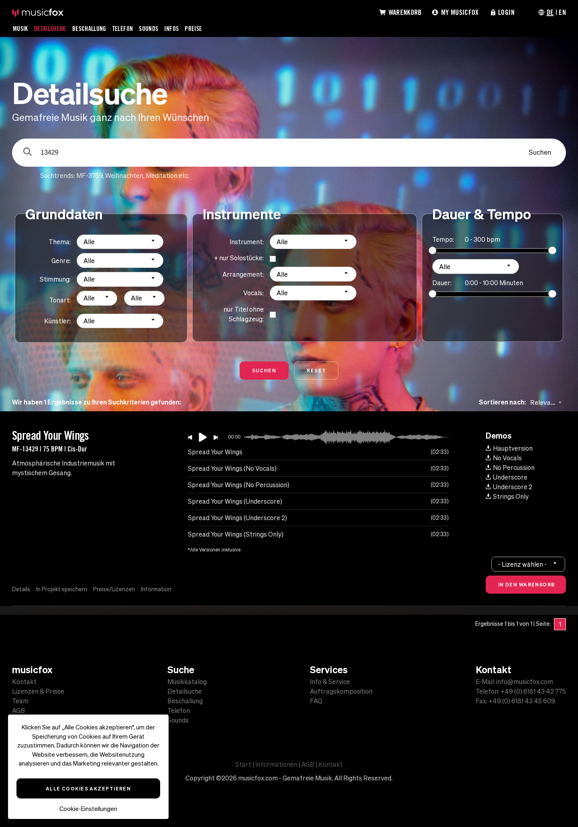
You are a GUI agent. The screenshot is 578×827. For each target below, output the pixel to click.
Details (21, 589)
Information (156, 589)
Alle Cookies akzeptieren (88, 788)
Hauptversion (509, 448)
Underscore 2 (509, 486)
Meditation (161, 175)
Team (20, 700)
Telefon (122, 29)
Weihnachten (124, 175)
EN (562, 12)
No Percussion (510, 467)
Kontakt (24, 681)
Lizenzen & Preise (38, 691)
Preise (193, 29)
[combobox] (120, 242)
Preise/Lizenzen (114, 589)
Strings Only (507, 496)
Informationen (276, 764)
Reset (316, 370)
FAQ (316, 700)
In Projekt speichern (61, 589)
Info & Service (330, 681)
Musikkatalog (187, 681)
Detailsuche (50, 29)
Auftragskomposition (341, 691)
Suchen (540, 152)
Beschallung (89, 29)
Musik (20, 29)
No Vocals (504, 457)
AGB (18, 710)
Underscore (506, 477)
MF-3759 (89, 175)
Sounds (148, 29)
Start (243, 764)
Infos (171, 29)
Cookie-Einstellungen (88, 808)
